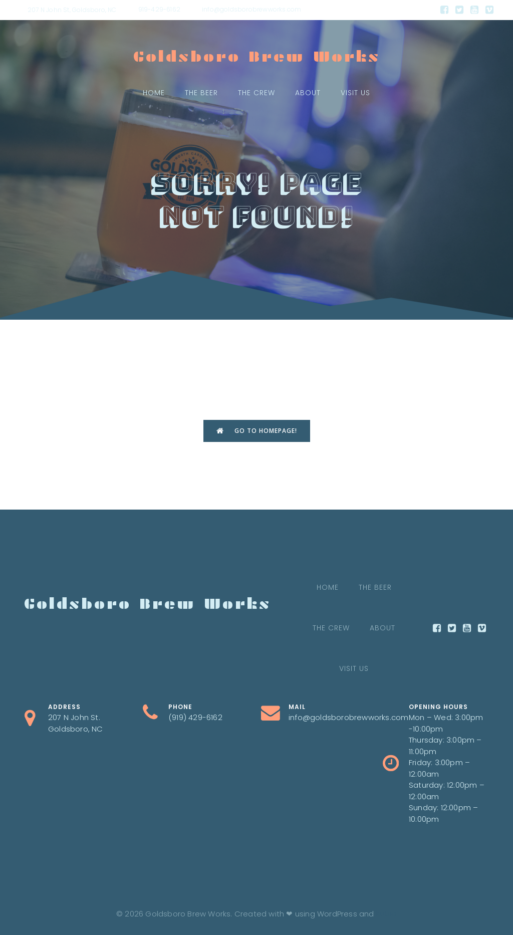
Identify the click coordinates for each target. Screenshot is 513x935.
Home (154, 93)
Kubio (386, 913)
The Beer (201, 93)
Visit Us (355, 93)
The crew (256, 93)
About (308, 93)
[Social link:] (444, 10)
